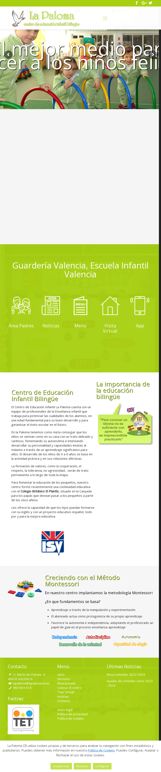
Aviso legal (65, 708)
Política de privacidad (72, 712)
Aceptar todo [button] (61, 766)
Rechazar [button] (82, 766)
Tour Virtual (65, 690)
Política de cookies (70, 717)
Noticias (63, 695)
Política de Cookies (101, 750)
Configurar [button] (102, 766)
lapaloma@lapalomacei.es (31, 682)
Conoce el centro (69, 686)
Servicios (63, 677)
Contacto (63, 699)
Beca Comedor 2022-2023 (126, 673)
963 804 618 (22, 686)
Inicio (61, 673)
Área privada (66, 682)
